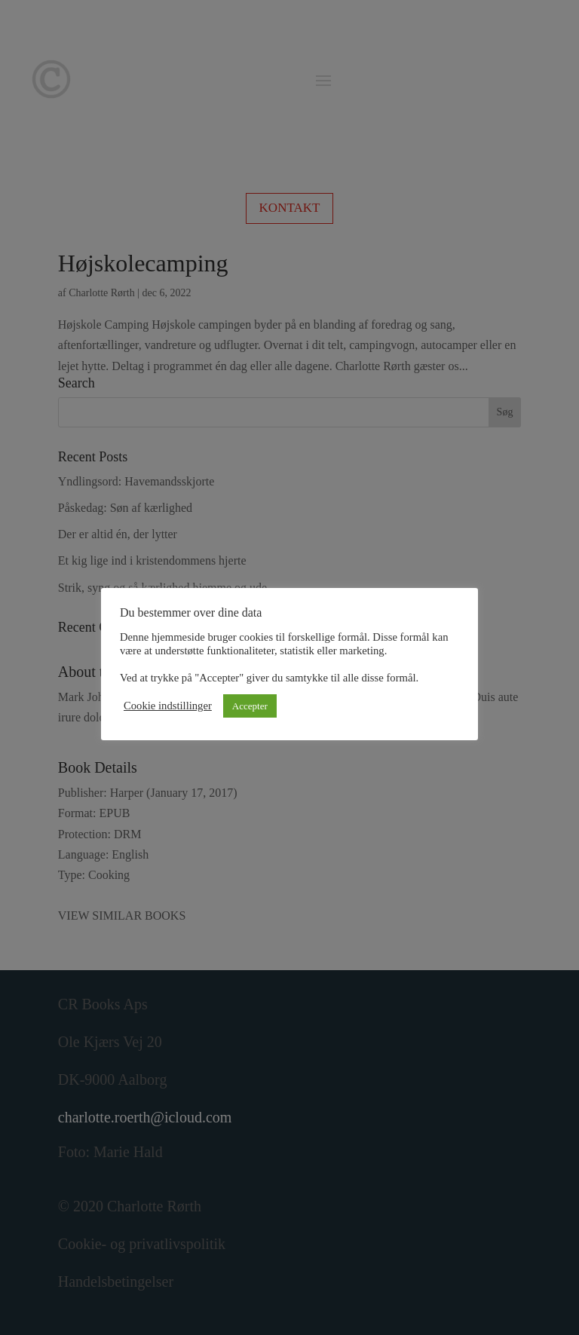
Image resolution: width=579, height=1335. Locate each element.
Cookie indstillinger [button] (168, 706)
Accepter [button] (250, 706)
